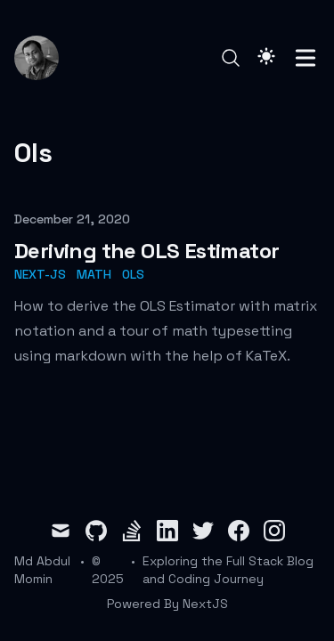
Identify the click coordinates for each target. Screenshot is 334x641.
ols (133, 274)
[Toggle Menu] (305, 58)
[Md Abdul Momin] (41, 58)
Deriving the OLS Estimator (146, 250)
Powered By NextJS (167, 604)
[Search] (230, 58)
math (94, 274)
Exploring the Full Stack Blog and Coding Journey (228, 570)
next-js (40, 274)
